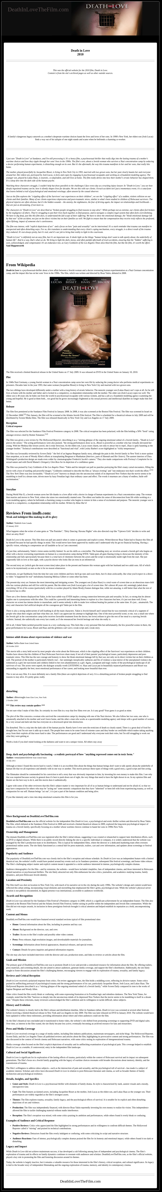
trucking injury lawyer (113, 186)
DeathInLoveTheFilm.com (38, 9)
